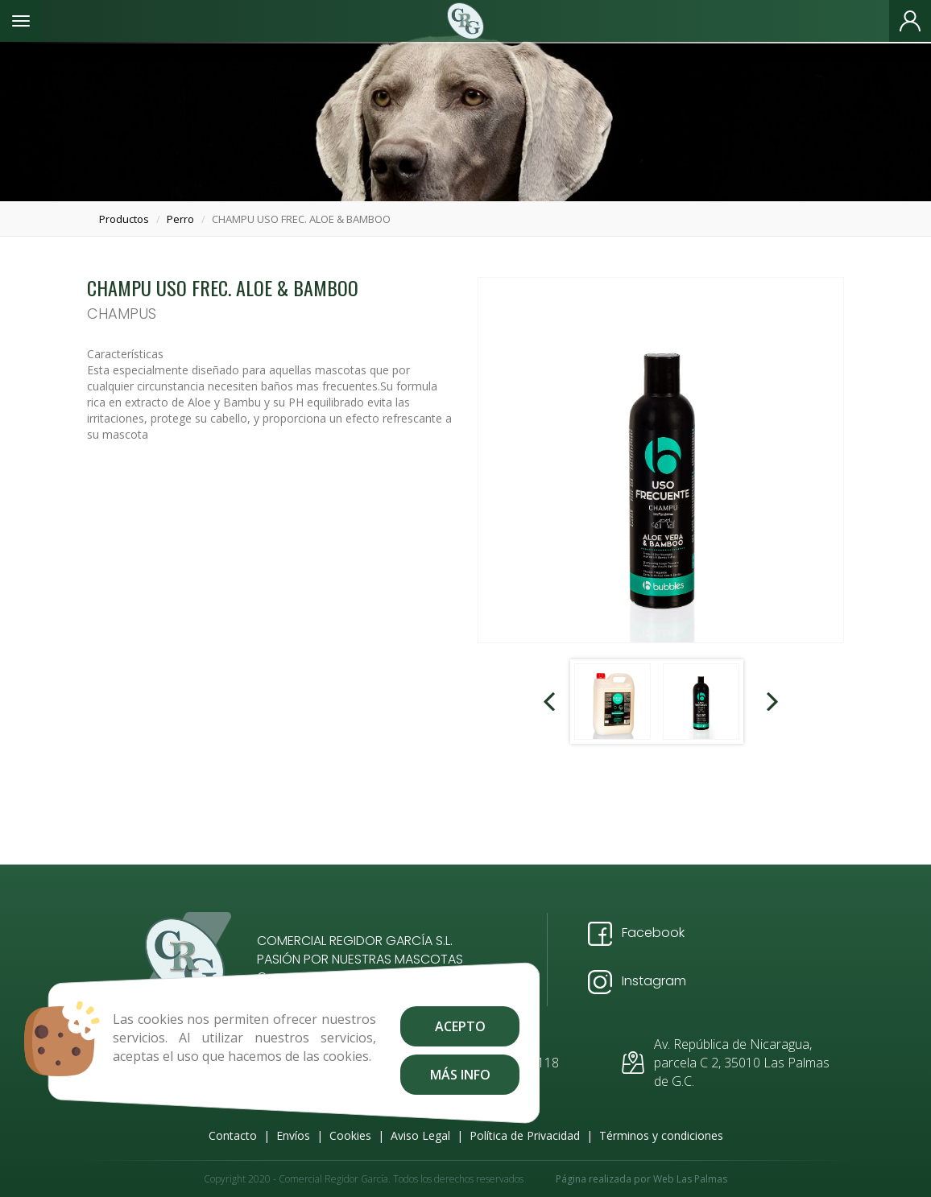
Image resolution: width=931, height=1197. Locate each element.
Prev (551, 702)
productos (124, 219)
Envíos (293, 1135)
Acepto (459, 1026)
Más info (459, 1074)
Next (771, 702)
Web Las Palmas (690, 1179)
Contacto (233, 1135)
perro (180, 219)
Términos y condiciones (661, 1135)
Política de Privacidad (525, 1135)
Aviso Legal (420, 1135)
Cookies (350, 1135)
